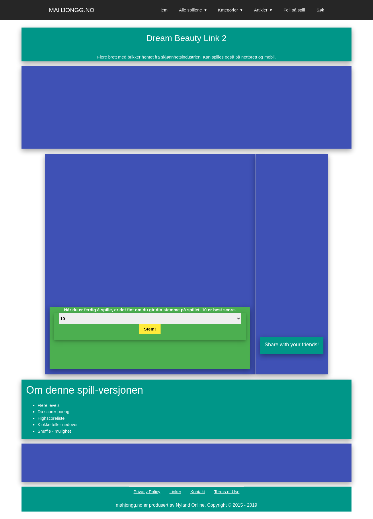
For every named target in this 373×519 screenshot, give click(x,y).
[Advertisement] (186, 107)
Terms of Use (226, 491)
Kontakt (197, 491)
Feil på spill (294, 9)
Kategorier (228, 9)
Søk (320, 9)
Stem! (150, 328)
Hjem (162, 9)
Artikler (260, 9)
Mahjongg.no (72, 10)
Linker (175, 491)
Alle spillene (190, 9)
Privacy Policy (147, 491)
